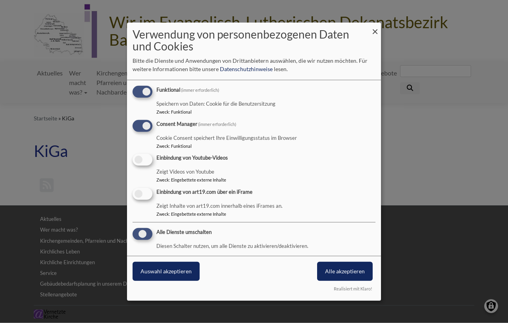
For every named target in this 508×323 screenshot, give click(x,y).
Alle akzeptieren (345, 271)
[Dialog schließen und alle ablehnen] (375, 27)
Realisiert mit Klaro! (353, 288)
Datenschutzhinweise (246, 69)
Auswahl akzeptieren (166, 271)
